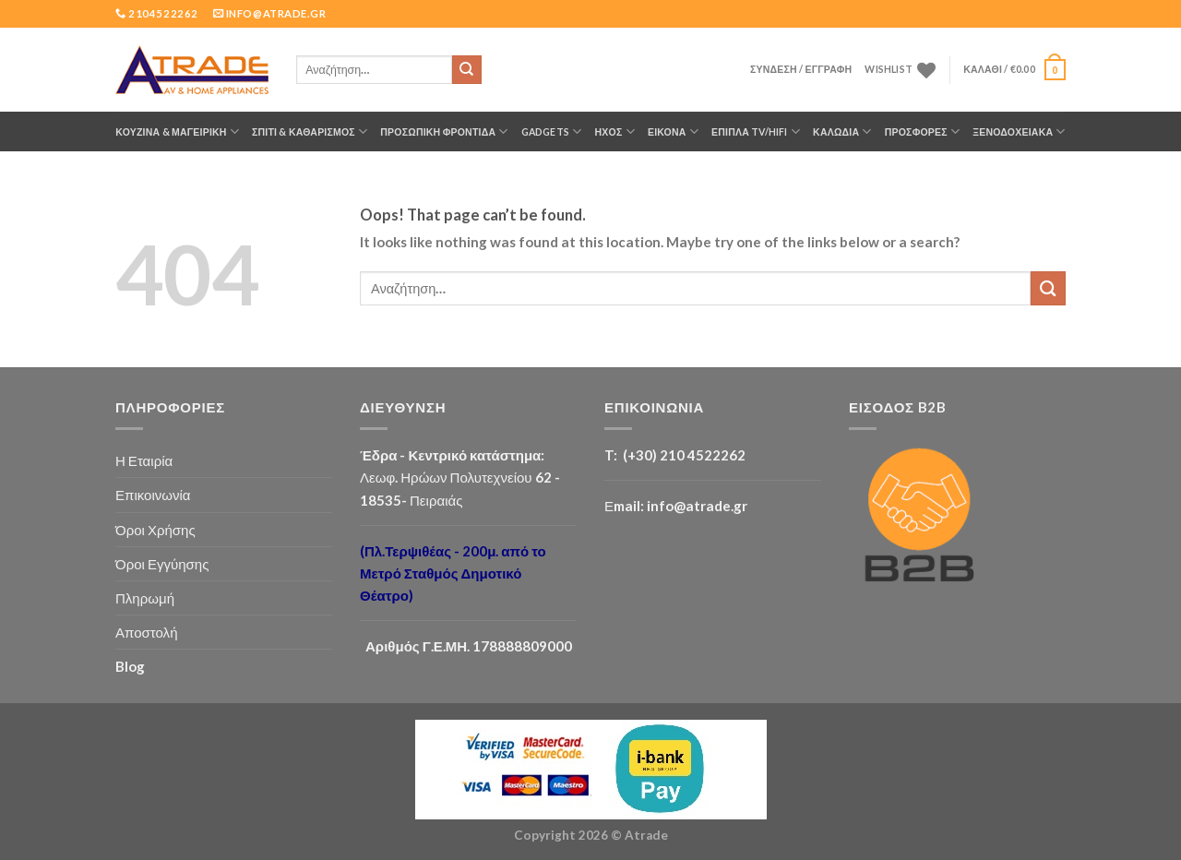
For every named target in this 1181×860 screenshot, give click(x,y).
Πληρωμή (144, 598)
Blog (130, 666)
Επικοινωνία (153, 494)
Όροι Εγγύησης (162, 563)
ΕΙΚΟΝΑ (673, 131)
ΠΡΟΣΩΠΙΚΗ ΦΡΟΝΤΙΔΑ (443, 131)
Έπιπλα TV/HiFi (755, 131)
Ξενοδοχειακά (1018, 131)
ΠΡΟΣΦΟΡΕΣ (922, 131)
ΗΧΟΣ (615, 131)
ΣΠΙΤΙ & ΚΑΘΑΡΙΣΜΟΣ (309, 131)
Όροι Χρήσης (155, 529)
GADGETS (551, 131)
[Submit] (467, 70)
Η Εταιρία (144, 460)
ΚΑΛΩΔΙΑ (842, 131)
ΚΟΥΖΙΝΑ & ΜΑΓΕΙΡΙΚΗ (177, 131)
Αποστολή (146, 632)
